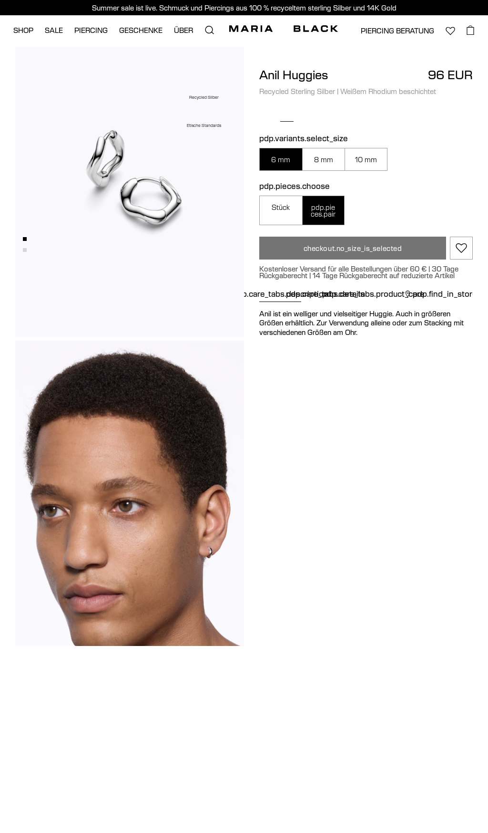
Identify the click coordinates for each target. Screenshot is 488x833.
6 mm (280, 159)
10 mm (366, 159)
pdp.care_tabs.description (280, 294)
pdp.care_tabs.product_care (373, 294)
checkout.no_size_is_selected (353, 248)
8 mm (323, 159)
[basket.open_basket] (471, 30)
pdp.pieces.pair (323, 210)
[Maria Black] (283, 28)
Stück (281, 207)
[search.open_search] (209, 30)
